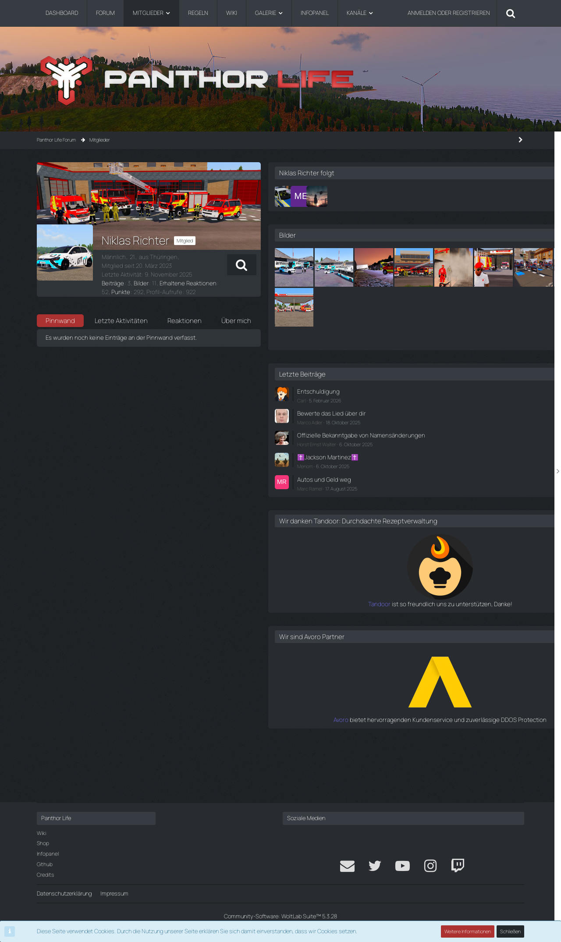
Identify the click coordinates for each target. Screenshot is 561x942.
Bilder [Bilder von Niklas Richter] (139, 274)
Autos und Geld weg (429, 524)
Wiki (41, 833)
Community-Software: (280, 916)
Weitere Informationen (468, 931)
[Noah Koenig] (392, 196)
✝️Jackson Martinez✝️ (433, 503)
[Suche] (510, 13)
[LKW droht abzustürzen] (481, 267)
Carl (408, 439)
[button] (338, 264)
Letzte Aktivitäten (121, 304)
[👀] (441, 307)
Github (45, 864)
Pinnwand (60, 304)
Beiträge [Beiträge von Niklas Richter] (112, 274)
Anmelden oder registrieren (449, 13)
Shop (43, 843)
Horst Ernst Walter (423, 490)
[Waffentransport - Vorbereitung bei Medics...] (481, 307)
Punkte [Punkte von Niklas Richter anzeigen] (232, 274)
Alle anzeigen (500, 379)
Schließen (511, 931)
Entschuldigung (423, 431)
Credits (45, 874)
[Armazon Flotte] (401, 267)
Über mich (236, 304)
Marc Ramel (416, 533)
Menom (412, 511)
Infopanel (48, 853)
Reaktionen (184, 304)
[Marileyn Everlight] (408, 196)
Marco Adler (417, 461)
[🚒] (401, 307)
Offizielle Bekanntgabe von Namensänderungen (437, 477)
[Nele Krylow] (423, 196)
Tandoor (393, 657)
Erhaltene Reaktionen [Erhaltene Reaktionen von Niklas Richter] (183, 274)
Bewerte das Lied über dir (435, 452)
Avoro (398, 772)
